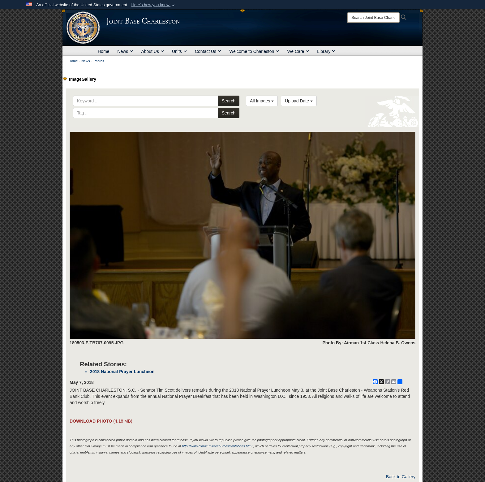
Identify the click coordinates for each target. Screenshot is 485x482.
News (125, 51)
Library (326, 51)
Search (228, 100)
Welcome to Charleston (254, 51)
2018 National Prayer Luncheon (122, 371)
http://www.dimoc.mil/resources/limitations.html (217, 446)
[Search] (373, 17)
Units (179, 51)
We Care (298, 51)
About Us (152, 51)
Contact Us (208, 51)
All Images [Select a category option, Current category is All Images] (262, 100)
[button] (153, 5)
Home (103, 51)
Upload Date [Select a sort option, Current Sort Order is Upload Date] (299, 100)
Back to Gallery (400, 476)
